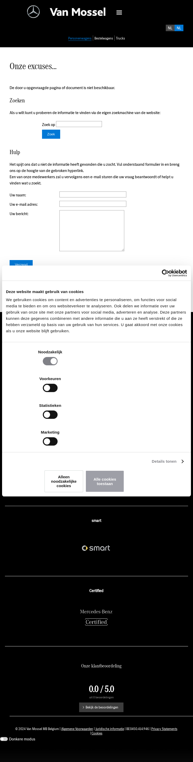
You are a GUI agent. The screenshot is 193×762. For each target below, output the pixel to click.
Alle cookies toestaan (157, 441)
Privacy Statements (164, 742)
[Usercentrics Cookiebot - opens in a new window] (164, 316)
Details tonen (164, 423)
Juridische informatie (109, 742)
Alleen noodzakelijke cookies (95, 441)
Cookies (97, 747)
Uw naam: (18, 200)
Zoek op (49, 130)
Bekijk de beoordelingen (102, 721)
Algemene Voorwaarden (77, 742)
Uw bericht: (19, 219)
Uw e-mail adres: (24, 210)
